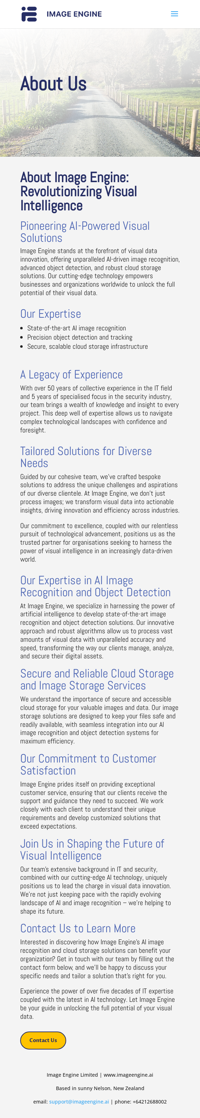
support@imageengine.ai (79, 1101)
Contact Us (43, 1040)
